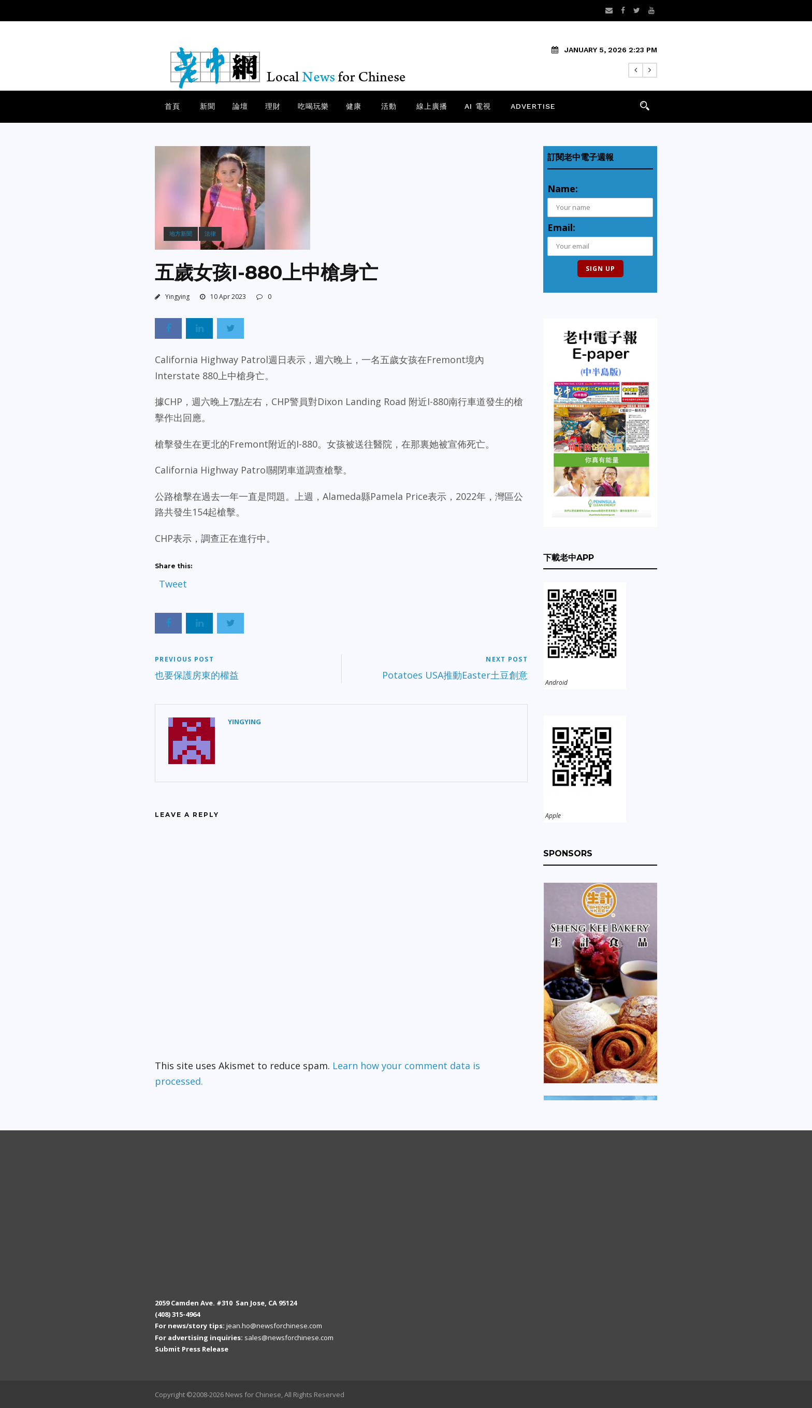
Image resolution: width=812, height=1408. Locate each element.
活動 (389, 106)
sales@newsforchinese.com (289, 1337)
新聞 (207, 106)
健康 (353, 106)
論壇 (240, 106)
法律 (210, 233)
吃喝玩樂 (313, 106)
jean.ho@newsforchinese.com (274, 1325)
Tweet (173, 581)
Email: (561, 227)
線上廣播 (431, 106)
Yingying (177, 296)
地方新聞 (180, 233)
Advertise (533, 106)
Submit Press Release (191, 1349)
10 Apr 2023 (228, 296)
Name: (562, 188)
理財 (273, 106)
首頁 (172, 106)
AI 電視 (478, 106)
